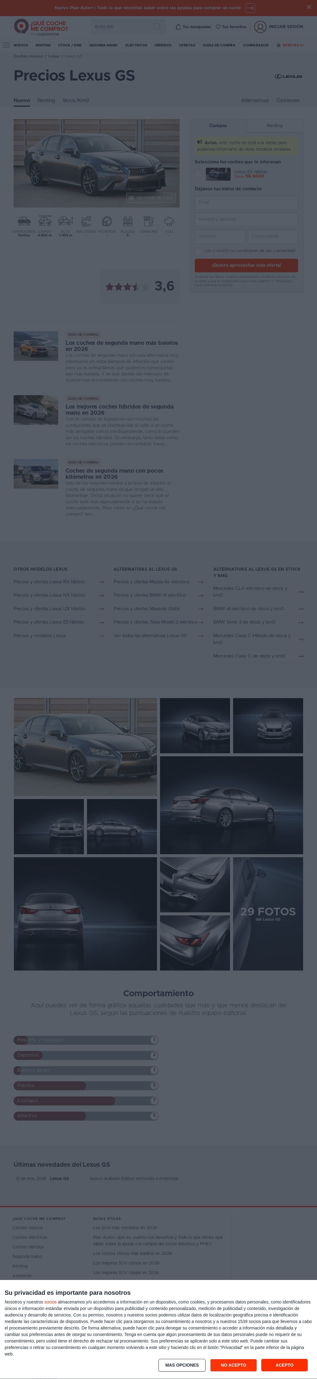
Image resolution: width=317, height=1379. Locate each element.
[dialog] (158, 1329)
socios (50, 1302)
